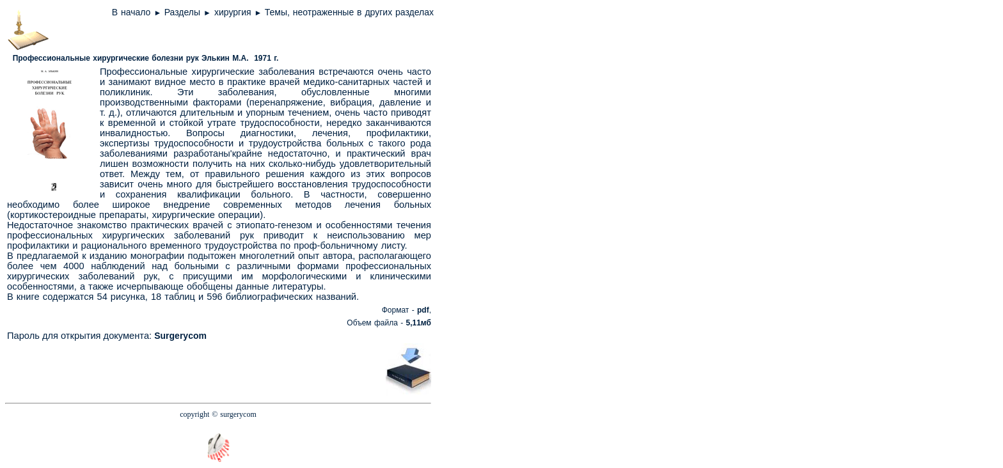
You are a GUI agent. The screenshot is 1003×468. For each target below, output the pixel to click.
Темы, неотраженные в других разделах (349, 12)
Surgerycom (180, 336)
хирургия (234, 12)
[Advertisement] (233, 368)
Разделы (182, 12)
